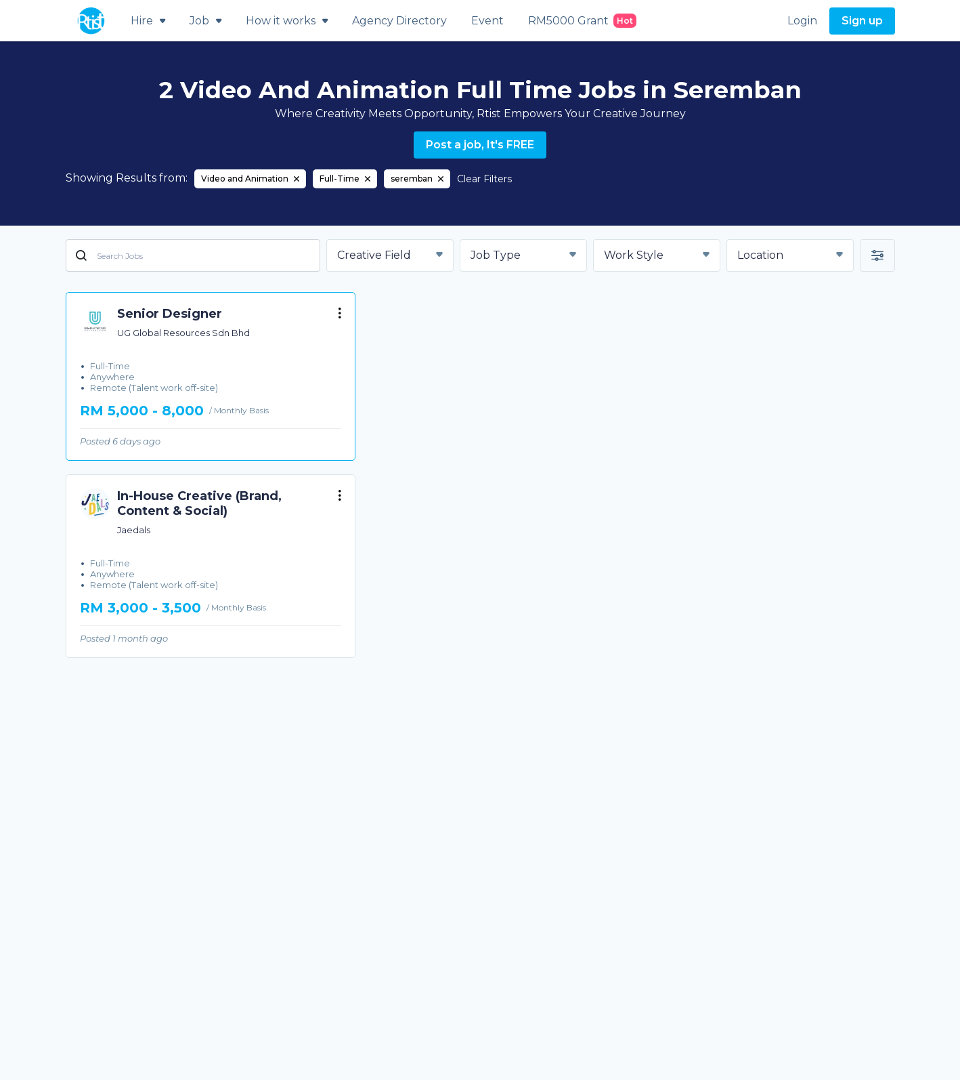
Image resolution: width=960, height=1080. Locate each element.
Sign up (862, 20)
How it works (287, 20)
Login (802, 20)
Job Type (496, 255)
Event (487, 20)
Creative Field (374, 255)
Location (760, 255)
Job (205, 20)
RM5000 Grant (582, 21)
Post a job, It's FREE (480, 144)
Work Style (633, 255)
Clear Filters (484, 179)
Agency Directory (399, 20)
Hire (148, 20)
